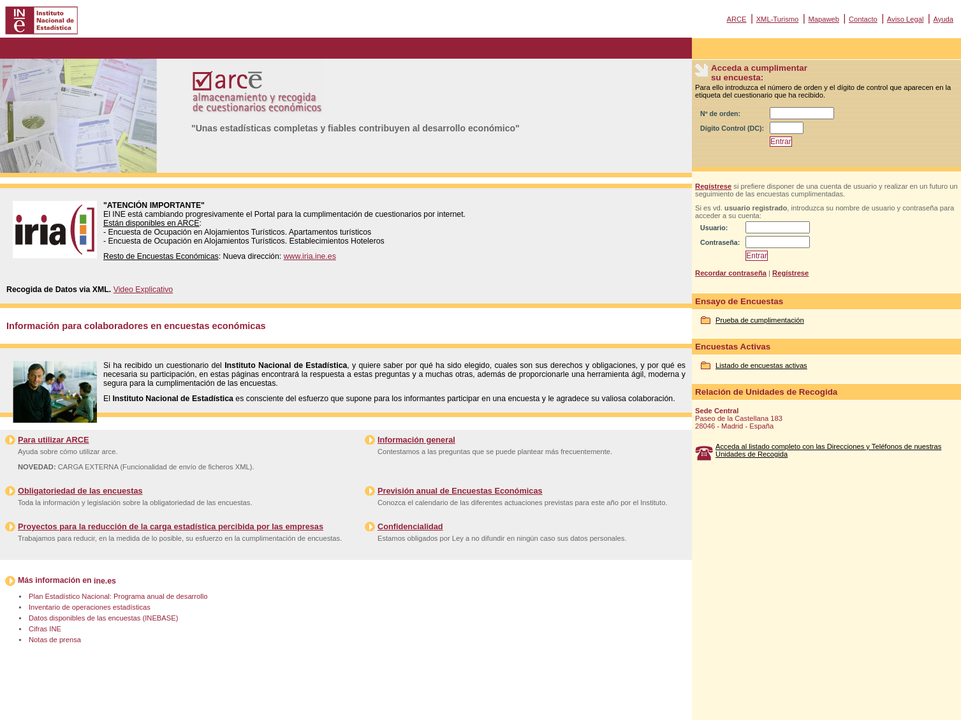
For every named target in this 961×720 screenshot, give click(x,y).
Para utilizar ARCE (53, 439)
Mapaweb (823, 19)
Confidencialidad (410, 526)
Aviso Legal (905, 19)
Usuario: (714, 227)
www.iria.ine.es (310, 256)
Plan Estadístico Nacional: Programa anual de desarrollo (118, 596)
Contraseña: (720, 242)
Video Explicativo (143, 289)
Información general (416, 439)
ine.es (105, 581)
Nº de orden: (720, 113)
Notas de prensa (55, 639)
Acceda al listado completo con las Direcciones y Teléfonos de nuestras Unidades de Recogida (828, 450)
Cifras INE (45, 629)
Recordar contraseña (731, 273)
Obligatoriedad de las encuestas (80, 491)
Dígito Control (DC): (732, 128)
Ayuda (943, 19)
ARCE (736, 19)
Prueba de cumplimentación (759, 320)
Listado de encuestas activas (761, 365)
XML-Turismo (777, 19)
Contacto (863, 19)
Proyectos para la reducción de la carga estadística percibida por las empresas (170, 526)
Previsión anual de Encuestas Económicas (460, 491)
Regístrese (713, 186)
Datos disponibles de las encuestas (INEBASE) (103, 618)
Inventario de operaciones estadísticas (89, 607)
